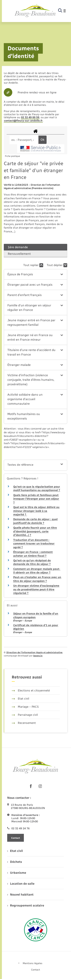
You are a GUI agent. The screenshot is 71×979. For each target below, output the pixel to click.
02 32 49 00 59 (30, 117)
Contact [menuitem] (35, 969)
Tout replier (33, 265)
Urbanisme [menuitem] (16, 872)
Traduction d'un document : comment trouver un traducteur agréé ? (34, 543)
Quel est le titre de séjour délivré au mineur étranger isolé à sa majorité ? (36, 511)
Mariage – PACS (25, 706)
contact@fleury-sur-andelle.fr (23, 120)
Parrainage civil (25, 715)
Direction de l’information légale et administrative (34, 652)
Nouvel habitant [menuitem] (20, 894)
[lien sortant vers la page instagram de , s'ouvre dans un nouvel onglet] (40, 786)
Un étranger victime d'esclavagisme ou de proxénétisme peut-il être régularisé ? (36, 589)
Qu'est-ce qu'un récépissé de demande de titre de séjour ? (32, 562)
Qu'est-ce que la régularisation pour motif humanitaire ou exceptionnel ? (36, 488)
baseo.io (37, 655)
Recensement (24, 723)
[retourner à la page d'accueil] (35, 10)
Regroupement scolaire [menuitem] (25, 905)
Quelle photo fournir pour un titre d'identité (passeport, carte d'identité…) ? (35, 531)
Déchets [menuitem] (14, 862)
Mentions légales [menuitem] (32, 963)
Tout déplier (57, 265)
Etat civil (20, 698)
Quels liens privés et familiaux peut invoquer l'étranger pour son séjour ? (36, 499)
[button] (35, 274)
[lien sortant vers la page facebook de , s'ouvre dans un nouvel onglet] (31, 786)
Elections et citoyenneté (31, 690)
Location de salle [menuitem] (20, 883)
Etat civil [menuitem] (15, 851)
